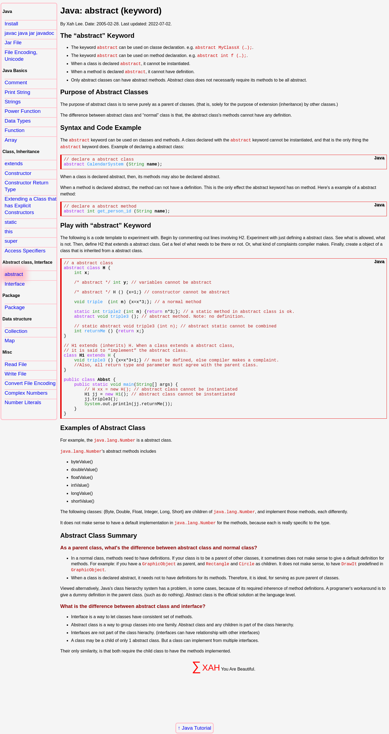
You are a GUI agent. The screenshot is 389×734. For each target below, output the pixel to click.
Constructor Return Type (26, 186)
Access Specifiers (25, 250)
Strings (13, 101)
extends (14, 163)
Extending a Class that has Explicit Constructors (30, 205)
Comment (16, 82)
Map (10, 340)
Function (15, 130)
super (11, 241)
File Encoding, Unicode (21, 55)
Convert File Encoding (30, 383)
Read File (16, 364)
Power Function (23, 111)
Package (15, 307)
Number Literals (23, 402)
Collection (16, 331)
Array (11, 140)
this (9, 231)
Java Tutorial (196, 728)
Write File (15, 374)
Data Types (18, 121)
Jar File (13, 42)
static (11, 222)
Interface (15, 284)
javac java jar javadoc (29, 33)
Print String (17, 92)
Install (11, 23)
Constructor (18, 173)
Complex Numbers (26, 393)
